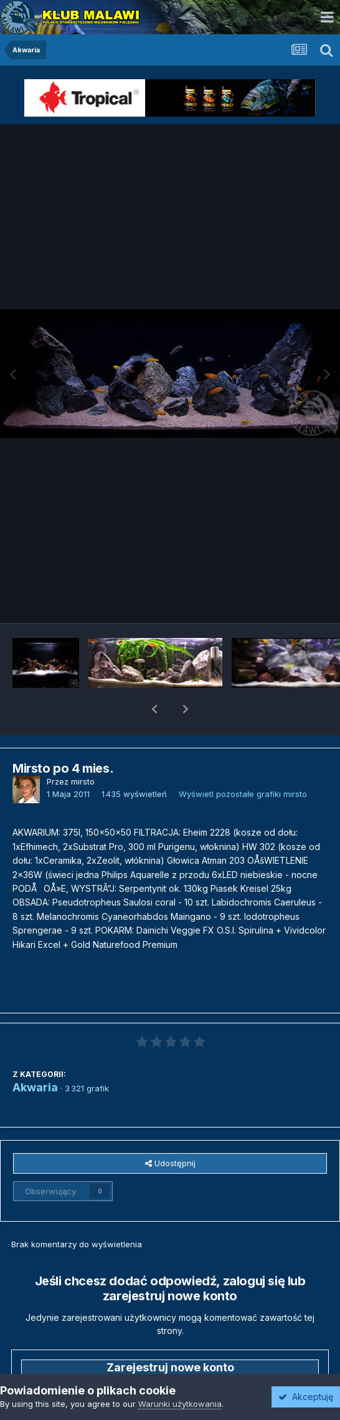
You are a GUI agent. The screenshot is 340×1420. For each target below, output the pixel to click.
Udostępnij (170, 1130)
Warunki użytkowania (180, 1404)
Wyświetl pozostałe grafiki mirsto (243, 761)
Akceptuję (305, 1396)
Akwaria (35, 1054)
